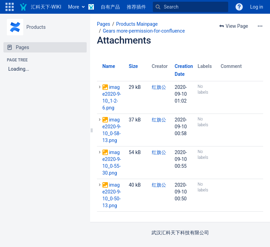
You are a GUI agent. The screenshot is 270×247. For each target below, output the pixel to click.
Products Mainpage (137, 24)
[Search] (190, 7)
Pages (103, 24)
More (73, 7)
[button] (9, 7)
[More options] (260, 26)
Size (133, 66)
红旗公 (159, 87)
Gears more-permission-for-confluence (144, 31)
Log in (256, 7)
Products (36, 27)
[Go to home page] (40, 7)
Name (108, 66)
